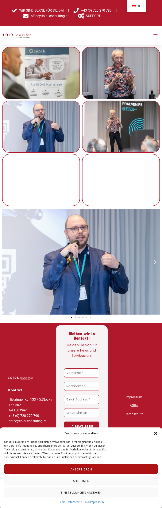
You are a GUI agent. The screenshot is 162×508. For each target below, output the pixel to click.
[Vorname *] (81, 372)
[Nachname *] (81, 386)
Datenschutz (133, 414)
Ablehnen (81, 481)
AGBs (134, 405)
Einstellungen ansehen (81, 492)
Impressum (134, 397)
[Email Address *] (81, 399)
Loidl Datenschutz (71, 502)
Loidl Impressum (94, 502)
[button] (156, 433)
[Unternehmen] (81, 412)
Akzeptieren (81, 469)
